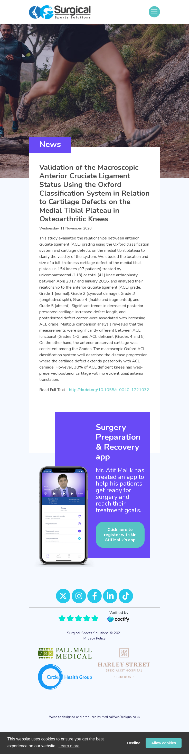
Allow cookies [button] (163, 743)
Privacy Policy (94, 638)
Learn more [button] (69, 746)
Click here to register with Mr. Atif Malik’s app (120, 535)
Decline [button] (133, 743)
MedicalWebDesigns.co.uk (121, 717)
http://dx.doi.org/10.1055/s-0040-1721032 (109, 390)
